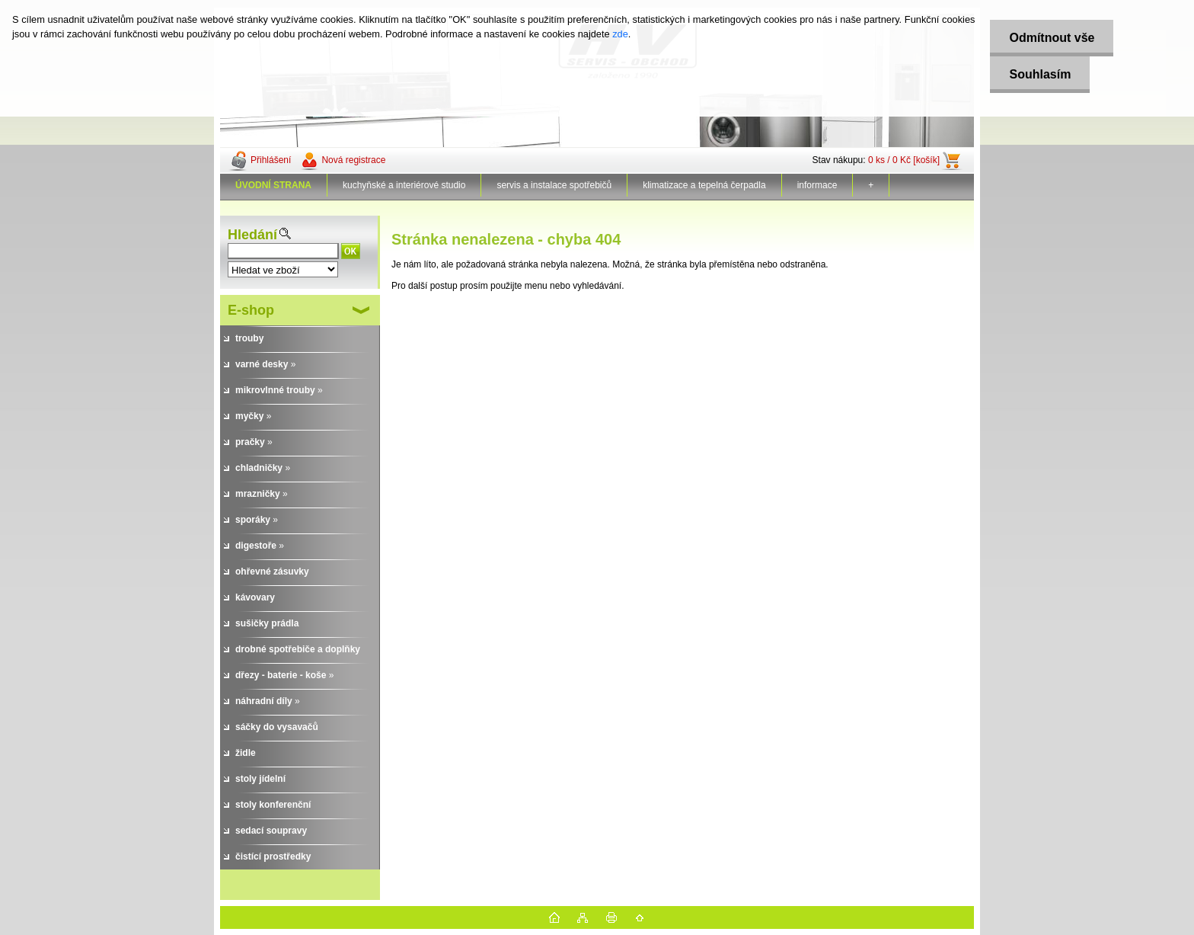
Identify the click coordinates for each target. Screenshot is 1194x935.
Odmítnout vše (1051, 37)
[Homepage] (273, 185)
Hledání (252, 234)
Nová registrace (353, 160)
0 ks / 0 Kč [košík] (904, 160)
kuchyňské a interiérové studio (404, 185)
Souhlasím (1040, 74)
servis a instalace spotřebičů (553, 185)
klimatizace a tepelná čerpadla (704, 185)
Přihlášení (271, 160)
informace (817, 185)
